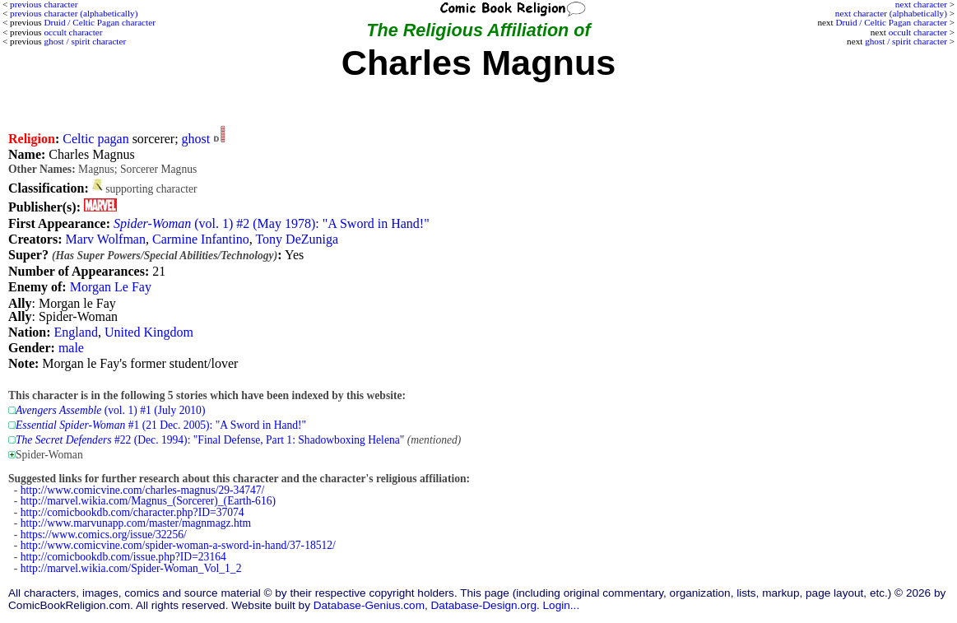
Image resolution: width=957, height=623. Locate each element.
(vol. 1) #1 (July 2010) (110, 410)
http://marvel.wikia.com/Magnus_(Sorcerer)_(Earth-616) (148, 501)
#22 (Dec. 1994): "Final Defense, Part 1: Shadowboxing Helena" (210, 440)
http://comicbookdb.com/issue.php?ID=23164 (123, 557)
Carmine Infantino (200, 239)
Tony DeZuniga (296, 239)
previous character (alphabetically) (73, 13)
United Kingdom (149, 332)
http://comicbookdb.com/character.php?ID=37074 (132, 512)
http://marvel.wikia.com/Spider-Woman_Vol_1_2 (131, 568)
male (71, 348)
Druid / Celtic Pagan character (890, 22)
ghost (196, 139)
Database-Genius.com (369, 605)
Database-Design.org (484, 605)
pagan (112, 139)
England (76, 332)
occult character (918, 32)
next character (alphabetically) (891, 13)
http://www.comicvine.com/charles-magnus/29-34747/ (143, 490)
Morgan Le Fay (110, 287)
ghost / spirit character (906, 41)
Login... (561, 605)
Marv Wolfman (105, 239)
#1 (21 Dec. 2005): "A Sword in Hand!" (161, 425)
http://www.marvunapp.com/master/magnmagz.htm (136, 523)
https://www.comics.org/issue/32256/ (104, 534)
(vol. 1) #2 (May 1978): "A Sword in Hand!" (272, 223)
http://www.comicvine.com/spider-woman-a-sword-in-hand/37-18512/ (178, 545)
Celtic (78, 139)
